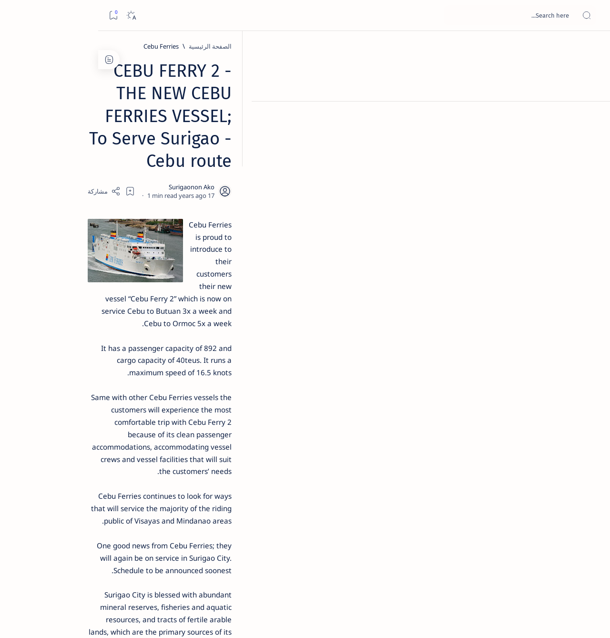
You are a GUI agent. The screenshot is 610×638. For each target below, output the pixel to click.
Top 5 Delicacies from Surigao (91, 162)
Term (151, 576)
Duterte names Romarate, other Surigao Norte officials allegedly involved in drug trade (86, 282)
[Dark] (32, 15)
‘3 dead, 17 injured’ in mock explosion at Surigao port (96, 392)
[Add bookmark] (220, 121)
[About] (592, 116)
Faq (62, 576)
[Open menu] (592, 15)
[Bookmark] (15, 15)
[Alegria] (96, 259)
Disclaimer (120, 576)
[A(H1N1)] (126, 474)
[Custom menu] (592, 166)
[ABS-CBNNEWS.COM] (126, 498)
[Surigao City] (475, 485)
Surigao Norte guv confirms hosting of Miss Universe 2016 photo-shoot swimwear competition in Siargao (91, 339)
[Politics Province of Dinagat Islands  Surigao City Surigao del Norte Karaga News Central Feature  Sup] (126, 451)
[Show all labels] (136, 545)
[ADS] (126, 522)
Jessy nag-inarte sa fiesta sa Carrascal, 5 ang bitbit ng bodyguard (94, 230)
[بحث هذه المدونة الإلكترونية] (422, 15)
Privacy (87, 576)
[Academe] (57, 498)
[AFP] (57, 522)
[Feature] (101, 149)
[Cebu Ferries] (479, 46)
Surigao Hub (520, 619)
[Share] (194, 121)
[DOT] (96, 311)
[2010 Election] (57, 451)
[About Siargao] (57, 474)
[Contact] (592, 135)
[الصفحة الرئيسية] (592, 47)
